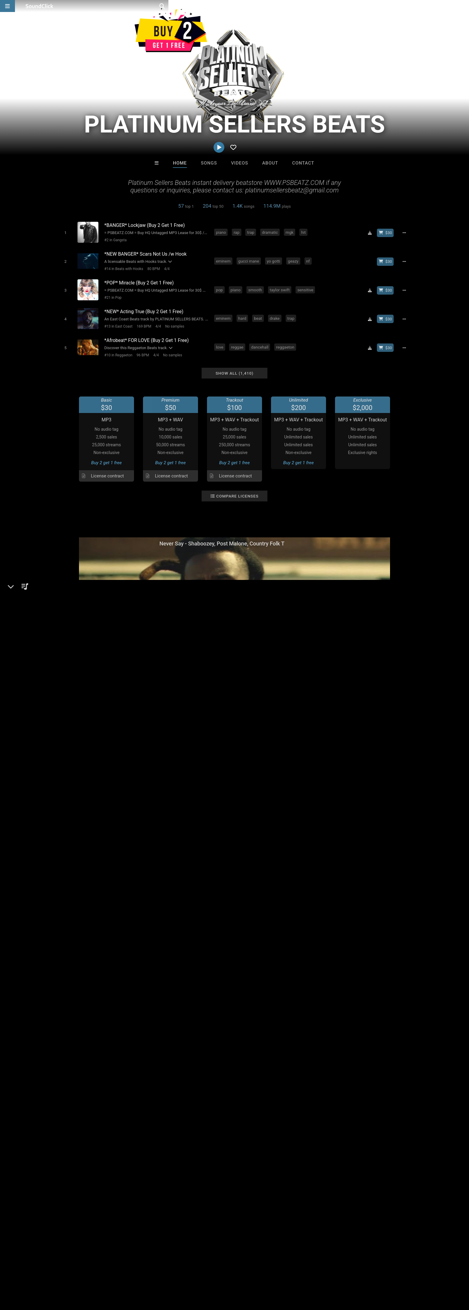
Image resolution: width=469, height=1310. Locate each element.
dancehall (260, 341)
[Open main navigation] (7, 6)
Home (180, 163)
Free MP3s (178, 1175)
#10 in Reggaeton (117, 349)
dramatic (271, 232)
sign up (335, 865)
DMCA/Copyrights (121, 1274)
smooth (256, 286)
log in (357, 865)
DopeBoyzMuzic (160, 1143)
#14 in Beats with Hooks (122, 267)
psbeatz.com (77, 803)
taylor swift (281, 286)
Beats (71, 781)
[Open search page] (463, 6)
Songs (209, 163)
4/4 (165, 267)
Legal (171, 1274)
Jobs (92, 1274)
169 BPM (142, 321)
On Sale (253, 1175)
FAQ (35, 1274)
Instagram (74, 812)
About (270, 163)
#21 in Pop (111, 294)
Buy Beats (216, 1175)
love (221, 341)
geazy (294, 259)
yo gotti (274, 259)
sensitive (306, 286)
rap (237, 232)
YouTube (73, 820)
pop (220, 286)
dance (75, 910)
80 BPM (152, 267)
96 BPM (141, 349)
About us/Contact (63, 1274)
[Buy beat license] (387, 232)
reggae (238, 341)
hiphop (94, 910)
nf (309, 259)
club (177, 910)
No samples (173, 321)
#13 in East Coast (117, 321)
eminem (224, 259)
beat (259, 313)
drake (276, 313)
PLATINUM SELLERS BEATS (92, 760)
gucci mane (250, 259)
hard (244, 313)
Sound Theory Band (210, 1143)
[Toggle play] (64, 232)
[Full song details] (406, 232)
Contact (303, 163)
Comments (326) (334, 760)
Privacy (152, 1274)
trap (251, 232)
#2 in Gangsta (114, 240)
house (161, 910)
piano (222, 232)
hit (304, 232)
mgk (291, 232)
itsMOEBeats (308, 1143)
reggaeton (286, 341)
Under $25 (290, 1175)
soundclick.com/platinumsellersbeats (102, 795)
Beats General (95, 781)
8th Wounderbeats (259, 1143)
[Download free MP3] (372, 232)
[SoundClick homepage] (39, 6)
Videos (239, 163)
